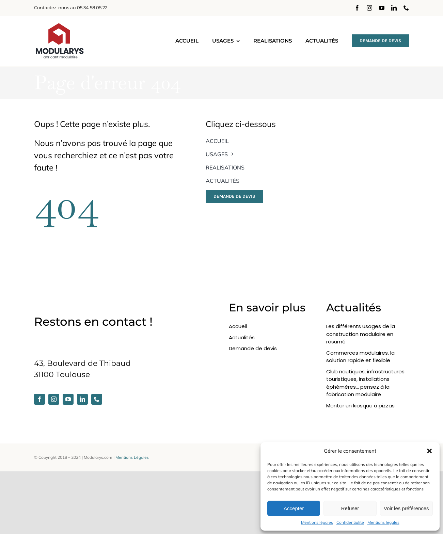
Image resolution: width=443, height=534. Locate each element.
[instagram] (369, 8)
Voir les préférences (406, 508)
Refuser (350, 508)
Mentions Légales (132, 457)
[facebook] (357, 8)
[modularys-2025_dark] (59, 25)
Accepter (294, 508)
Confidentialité (350, 522)
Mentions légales (317, 522)
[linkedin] (394, 8)
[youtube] (381, 8)
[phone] (406, 8)
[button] (429, 451)
